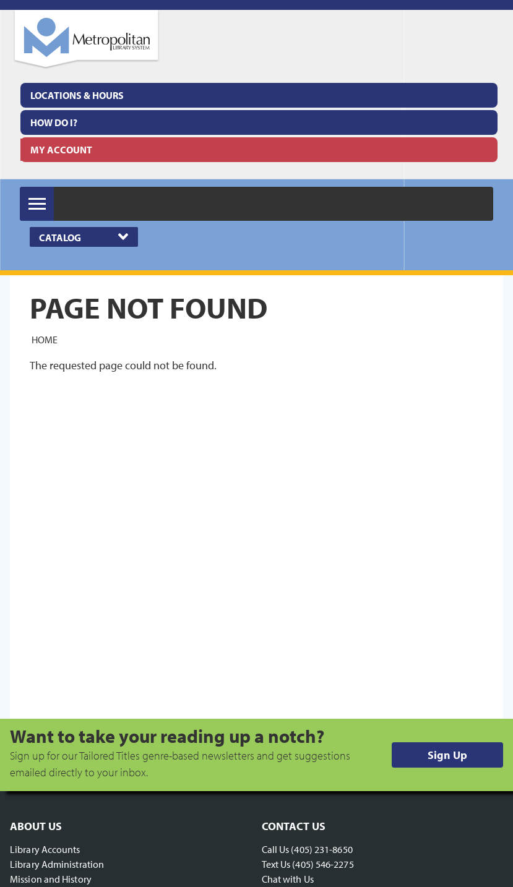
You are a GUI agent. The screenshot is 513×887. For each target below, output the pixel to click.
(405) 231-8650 (321, 849)
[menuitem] (259, 95)
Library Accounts (45, 849)
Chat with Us (288, 879)
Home (45, 339)
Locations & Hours (77, 95)
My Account (61, 150)
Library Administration (57, 864)
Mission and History (51, 879)
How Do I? (53, 122)
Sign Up (447, 755)
